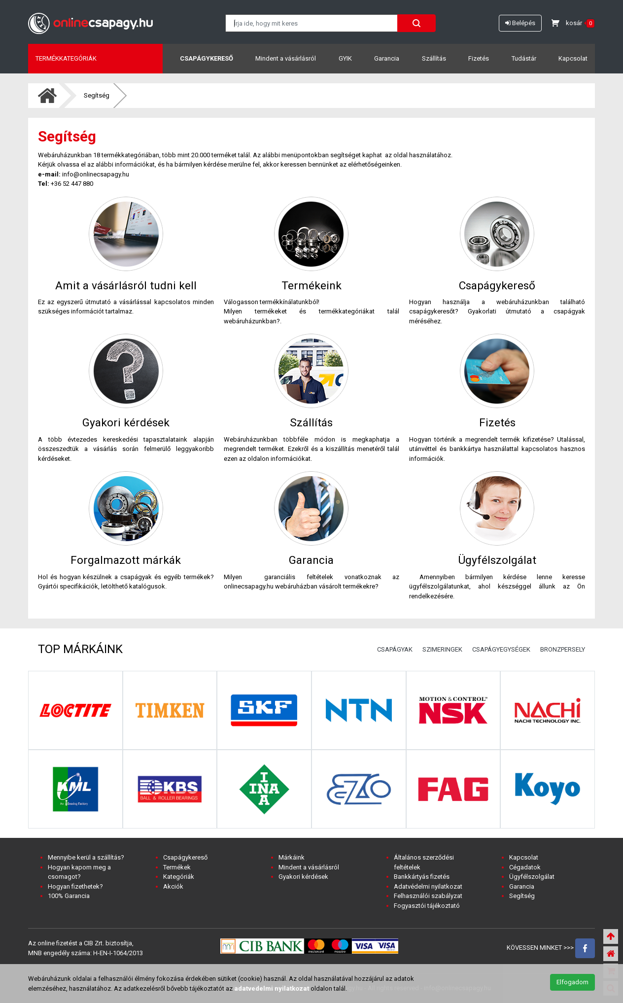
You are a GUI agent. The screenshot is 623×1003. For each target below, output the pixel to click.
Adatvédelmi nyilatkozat (428, 886)
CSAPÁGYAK (395, 649)
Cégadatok (525, 867)
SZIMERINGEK (442, 649)
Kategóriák (178, 876)
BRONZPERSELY (562, 649)
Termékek (177, 867)
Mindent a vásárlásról (285, 58)
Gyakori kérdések (303, 876)
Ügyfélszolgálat (531, 876)
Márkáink (291, 857)
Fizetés (478, 58)
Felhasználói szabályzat (428, 895)
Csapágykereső (206, 58)
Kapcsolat (573, 58)
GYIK (345, 58)
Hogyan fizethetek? (75, 886)
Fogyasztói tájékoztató (427, 905)
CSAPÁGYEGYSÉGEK (501, 649)
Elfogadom (572, 982)
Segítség (96, 95)
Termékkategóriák (66, 58)
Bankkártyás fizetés (422, 876)
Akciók (173, 886)
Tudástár (524, 58)
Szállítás (434, 58)
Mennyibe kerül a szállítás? (86, 857)
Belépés (520, 23)
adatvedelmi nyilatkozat (271, 988)
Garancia (386, 58)
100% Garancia (69, 895)
